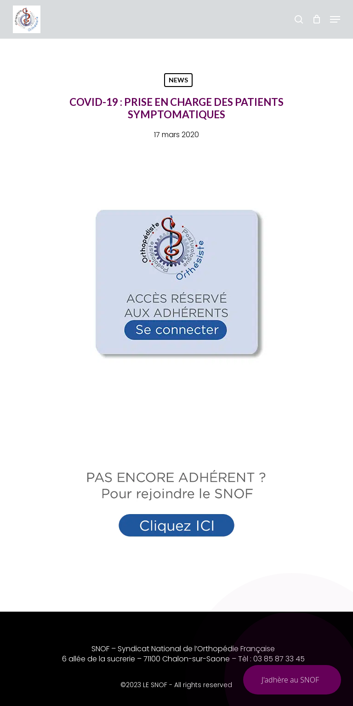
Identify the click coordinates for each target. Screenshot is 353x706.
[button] (335, 19)
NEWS (178, 80)
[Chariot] (316, 19)
